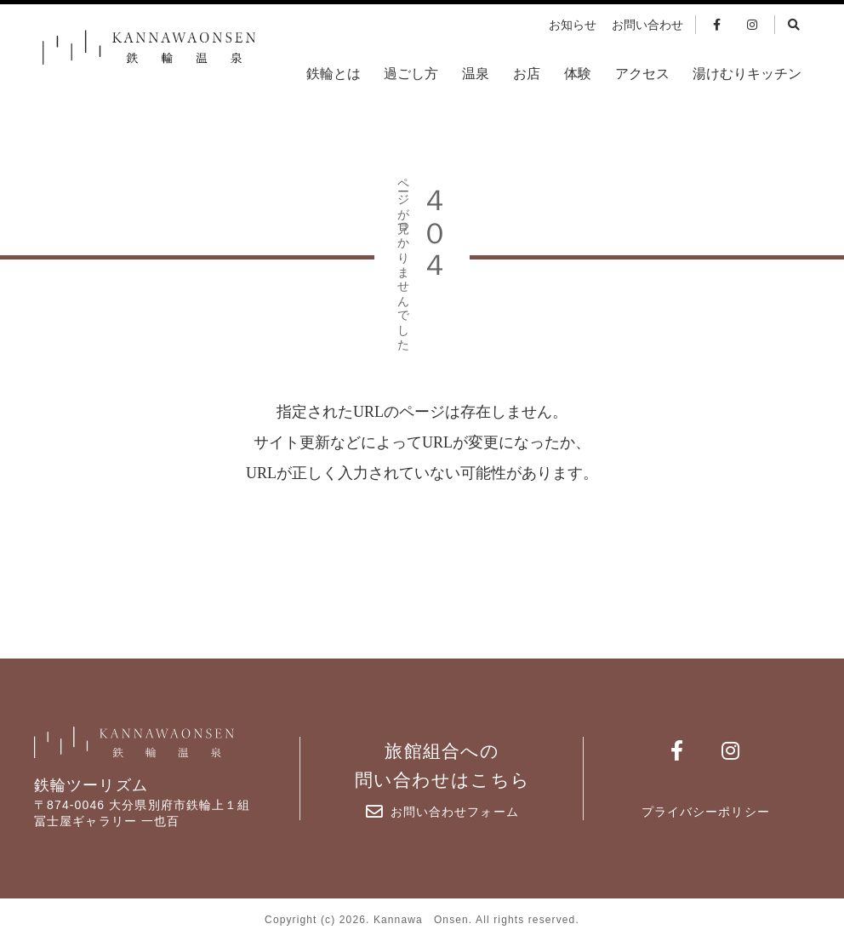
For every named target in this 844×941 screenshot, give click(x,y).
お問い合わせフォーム (442, 811)
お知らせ (572, 25)
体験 (577, 73)
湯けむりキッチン (747, 73)
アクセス (642, 73)
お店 (526, 73)
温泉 (475, 73)
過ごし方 (411, 73)
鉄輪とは (333, 73)
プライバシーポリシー (706, 811)
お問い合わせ (647, 25)
